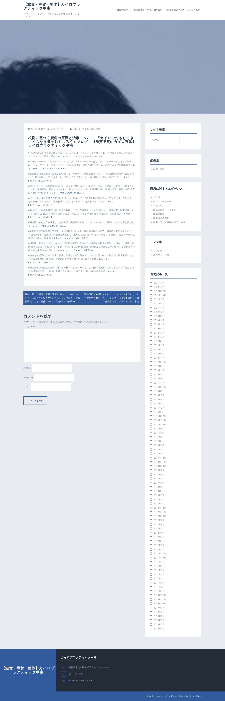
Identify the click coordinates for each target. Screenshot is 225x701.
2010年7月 (159, 612)
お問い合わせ (193, 10)
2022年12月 (160, 291)
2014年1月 (159, 453)
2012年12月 (160, 508)
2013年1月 (159, 503)
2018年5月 (159, 349)
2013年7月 (159, 478)
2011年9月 (159, 562)
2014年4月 (159, 441)
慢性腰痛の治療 (49, 198)
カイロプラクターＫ (59, 129)
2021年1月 (159, 308)
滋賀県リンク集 (161, 254)
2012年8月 (159, 524)
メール (28, 377)
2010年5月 (159, 620)
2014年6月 (159, 433)
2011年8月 (159, 566)
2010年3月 (159, 624)
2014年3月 (159, 445)
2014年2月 (159, 449)
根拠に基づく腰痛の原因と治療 (86, 129)
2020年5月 (159, 316)
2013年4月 (159, 491)
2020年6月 (159, 312)
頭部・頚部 (159, 169)
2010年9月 (159, 608)
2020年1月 (159, 324)
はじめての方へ (123, 10)
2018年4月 (159, 353)
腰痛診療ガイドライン (164, 210)
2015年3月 (159, 403)
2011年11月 (160, 553)
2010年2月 (159, 628)
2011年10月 (160, 558)
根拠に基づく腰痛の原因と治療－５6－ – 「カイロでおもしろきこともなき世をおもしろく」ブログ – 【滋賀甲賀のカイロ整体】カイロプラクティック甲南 (52, 298)
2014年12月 (160, 416)
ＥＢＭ (156, 197)
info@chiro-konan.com (81, 680)
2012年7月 (159, 528)
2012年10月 (160, 516)
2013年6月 (159, 483)
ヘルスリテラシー (162, 201)
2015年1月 (159, 412)
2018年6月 (159, 345)
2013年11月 (160, 462)
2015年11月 (160, 387)
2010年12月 (160, 595)
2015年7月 (159, 395)
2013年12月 (160, 458)
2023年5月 (159, 287)
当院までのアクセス (174, 10)
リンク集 (157, 250)
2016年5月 (159, 374)
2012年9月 (159, 520)
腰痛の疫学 (159, 214)
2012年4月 (159, 541)
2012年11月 (160, 512)
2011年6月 (159, 574)
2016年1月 (159, 383)
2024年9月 (159, 283)
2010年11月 (160, 599)
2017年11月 (160, 362)
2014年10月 (160, 424)
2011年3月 (159, 583)
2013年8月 (159, 474)
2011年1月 (159, 591)
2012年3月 (159, 545)
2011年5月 (159, 578)
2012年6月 (159, 533)
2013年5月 (159, 487)
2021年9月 (159, 303)
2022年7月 (159, 299)
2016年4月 (159, 378)
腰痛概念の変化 (161, 218)
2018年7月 (159, 341)
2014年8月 (159, 428)
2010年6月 (159, 616)
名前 (27, 368)
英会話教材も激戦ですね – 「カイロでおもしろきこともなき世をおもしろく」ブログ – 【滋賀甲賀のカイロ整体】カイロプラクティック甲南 (111, 298)
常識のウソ (159, 205)
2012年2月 (159, 549)
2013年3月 (159, 495)
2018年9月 (159, 333)
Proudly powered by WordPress (162, 696)
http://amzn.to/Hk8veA (54, 168)
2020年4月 (159, 320)
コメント (29, 326)
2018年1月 (159, 358)
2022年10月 (160, 295)
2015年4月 (159, 399)
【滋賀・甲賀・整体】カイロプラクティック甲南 (51, 6)
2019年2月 (159, 328)
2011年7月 (159, 570)
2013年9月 (159, 470)
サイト (26, 387)
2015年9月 (159, 391)
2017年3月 (159, 366)
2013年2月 (159, 499)
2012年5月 (159, 537)
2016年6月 (159, 370)
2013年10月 (160, 466)
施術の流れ (139, 10)
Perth (188, 696)
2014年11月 (160, 420)
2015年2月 (159, 408)
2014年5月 (159, 437)
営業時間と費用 (154, 10)
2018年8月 (159, 337)
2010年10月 (160, 603)
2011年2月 (159, 587)
